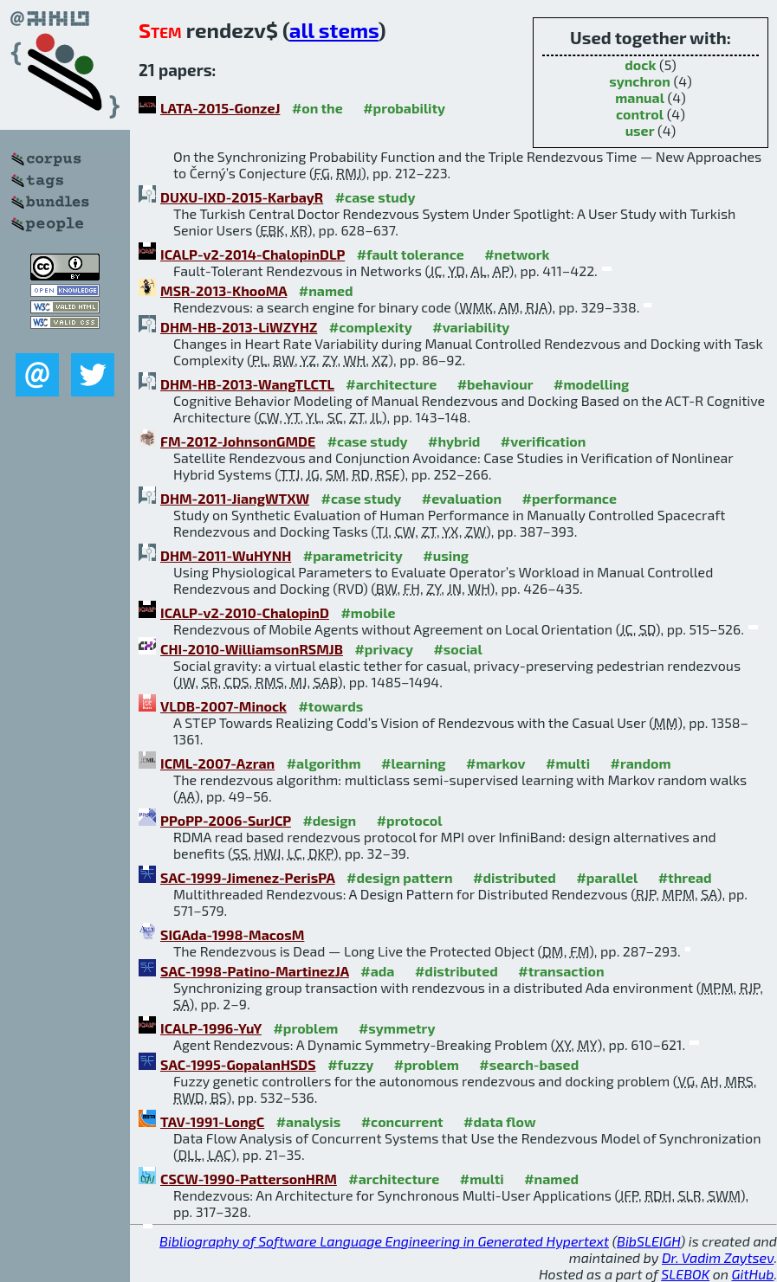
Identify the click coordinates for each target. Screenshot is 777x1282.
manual (639, 97)
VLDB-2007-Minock (223, 706)
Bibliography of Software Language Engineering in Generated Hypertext (384, 1241)
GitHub (753, 1274)
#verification (543, 441)
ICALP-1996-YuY (211, 1028)
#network (516, 254)
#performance (569, 498)
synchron (639, 81)
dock (640, 64)
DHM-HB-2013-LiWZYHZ (238, 327)
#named (326, 290)
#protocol (410, 820)
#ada (377, 971)
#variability (470, 327)
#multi (568, 763)
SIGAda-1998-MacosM (232, 934)
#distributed (514, 877)
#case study (375, 197)
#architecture (391, 384)
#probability (404, 108)
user (640, 130)
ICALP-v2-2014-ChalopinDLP (252, 254)
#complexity (370, 327)
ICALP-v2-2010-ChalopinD (244, 612)
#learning (413, 763)
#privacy (383, 649)
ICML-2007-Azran (217, 763)
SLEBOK (685, 1274)
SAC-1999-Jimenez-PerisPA (247, 877)
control (640, 114)
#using (446, 555)
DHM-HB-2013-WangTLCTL (247, 384)
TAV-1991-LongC (212, 1121)
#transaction (561, 971)
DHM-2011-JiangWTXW (234, 498)
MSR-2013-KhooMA (223, 290)
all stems (334, 29)
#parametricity (353, 555)
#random (641, 763)
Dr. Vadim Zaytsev (718, 1257)
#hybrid (454, 441)
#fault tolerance (410, 254)
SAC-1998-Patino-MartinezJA (254, 971)
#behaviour (495, 384)
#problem (305, 1028)
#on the (317, 108)
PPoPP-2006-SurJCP (225, 820)
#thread (685, 877)
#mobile (367, 612)
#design (329, 820)
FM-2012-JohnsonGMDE (237, 441)
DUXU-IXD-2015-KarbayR (241, 197)
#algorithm (324, 763)
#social (457, 649)
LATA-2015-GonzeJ (220, 108)
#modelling (591, 384)
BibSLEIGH (648, 1241)
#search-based (529, 1064)
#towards (330, 706)
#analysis (308, 1121)
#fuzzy (350, 1064)
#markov (495, 763)
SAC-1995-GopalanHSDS (238, 1064)
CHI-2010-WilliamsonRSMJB (251, 649)
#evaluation (462, 498)
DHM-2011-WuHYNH (225, 555)
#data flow (499, 1121)
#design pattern (399, 877)
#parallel (607, 877)
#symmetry (397, 1028)
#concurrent (402, 1121)
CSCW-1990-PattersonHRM (248, 1178)
